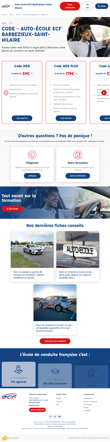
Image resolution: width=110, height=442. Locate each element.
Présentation (88, 399)
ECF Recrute (88, 405)
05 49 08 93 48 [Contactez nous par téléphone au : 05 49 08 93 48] (34, 406)
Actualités (87, 411)
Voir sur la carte (34, 403)
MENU (102, 6)
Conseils (59, 402)
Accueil (4, 23)
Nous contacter (70, 6)
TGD (57, 405)
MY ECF (87, 6)
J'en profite (22, 118)
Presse (86, 408)
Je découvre (12, 209)
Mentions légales (13, 438)
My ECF (58, 399)
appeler (32, 176)
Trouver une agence (90, 402)
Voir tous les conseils (55, 341)
